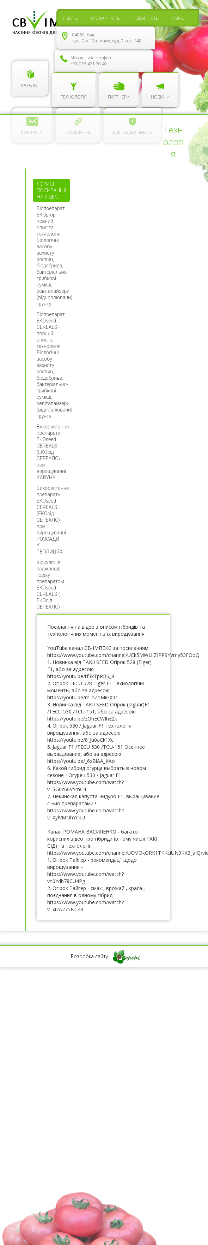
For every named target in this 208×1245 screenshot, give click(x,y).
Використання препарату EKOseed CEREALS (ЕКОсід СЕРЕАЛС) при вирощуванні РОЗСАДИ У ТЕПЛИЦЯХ (53, 520)
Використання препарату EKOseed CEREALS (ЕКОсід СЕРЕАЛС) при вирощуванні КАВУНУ (53, 452)
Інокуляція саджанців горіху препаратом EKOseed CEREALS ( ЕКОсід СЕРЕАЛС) (50, 584)
